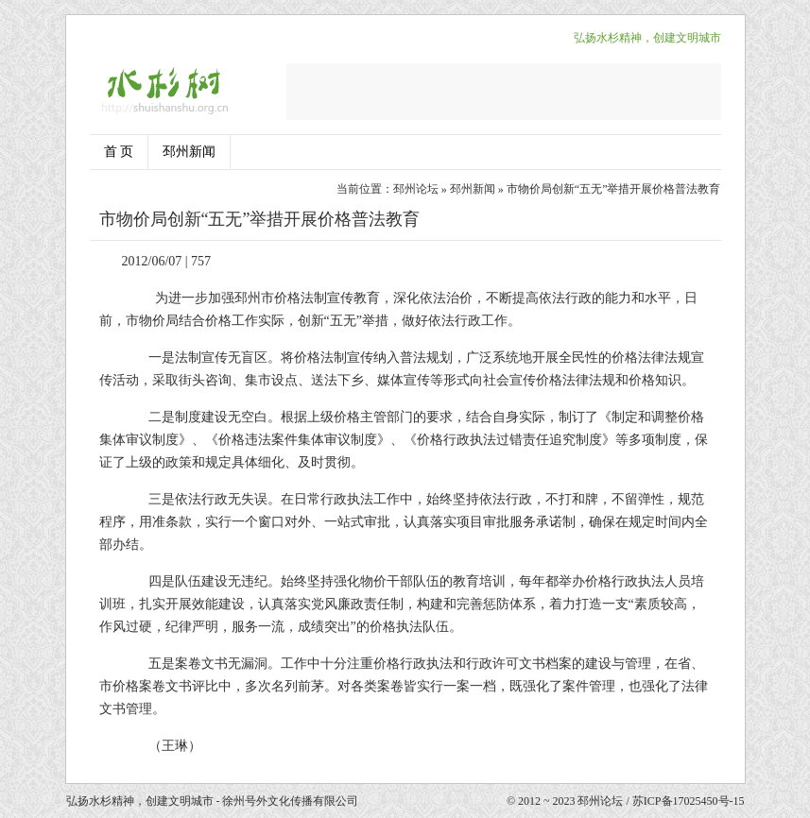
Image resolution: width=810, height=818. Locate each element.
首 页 (119, 152)
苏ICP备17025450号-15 (688, 801)
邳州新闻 (189, 152)
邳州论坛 (416, 189)
